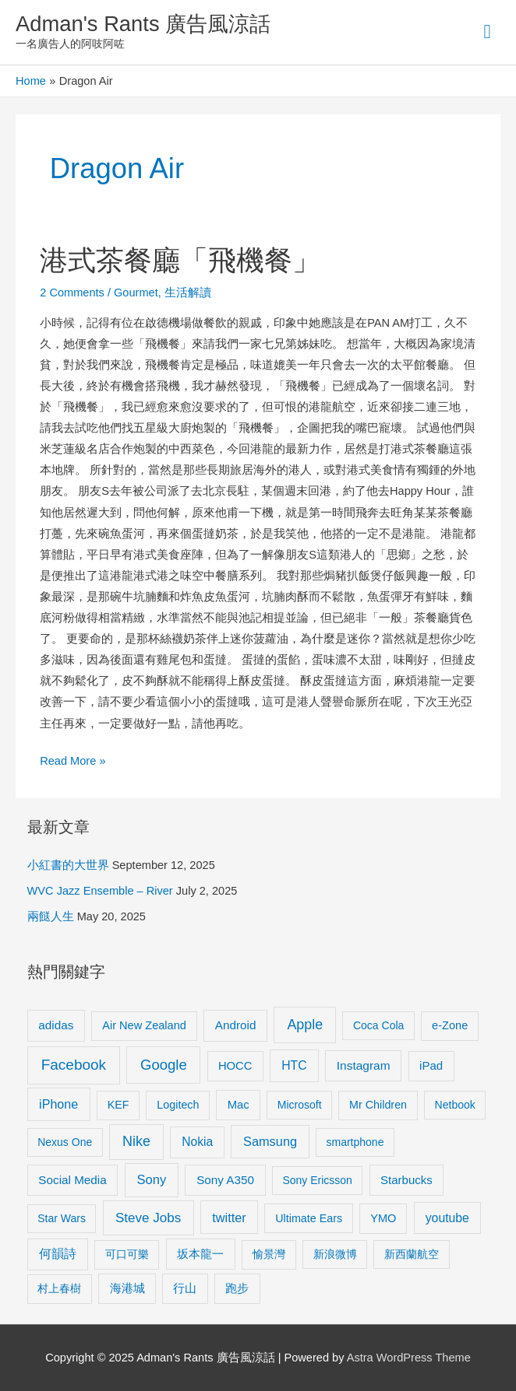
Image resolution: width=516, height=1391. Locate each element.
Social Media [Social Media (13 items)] (72, 1179)
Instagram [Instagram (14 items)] (364, 1065)
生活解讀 (187, 292)
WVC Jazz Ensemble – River (100, 891)
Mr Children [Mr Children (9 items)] (378, 1104)
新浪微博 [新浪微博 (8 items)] (335, 1254)
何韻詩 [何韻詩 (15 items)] (57, 1253)
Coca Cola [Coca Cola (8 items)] (378, 1025)
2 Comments (72, 292)
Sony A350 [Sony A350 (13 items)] (225, 1179)
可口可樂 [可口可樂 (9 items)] (127, 1254)
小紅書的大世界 (68, 865)
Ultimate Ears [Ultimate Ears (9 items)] (308, 1218)
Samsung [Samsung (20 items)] (270, 1141)
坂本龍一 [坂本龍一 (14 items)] (200, 1253)
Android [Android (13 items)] (235, 1025)
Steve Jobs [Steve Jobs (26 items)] (148, 1218)
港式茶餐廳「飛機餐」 (180, 260)
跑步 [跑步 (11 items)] (237, 1288)
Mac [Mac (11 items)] (238, 1104)
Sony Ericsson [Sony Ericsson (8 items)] (317, 1180)
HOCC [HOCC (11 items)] (235, 1066)
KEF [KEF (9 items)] (118, 1104)
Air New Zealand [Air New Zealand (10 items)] (144, 1025)
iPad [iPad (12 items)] (431, 1065)
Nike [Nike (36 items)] (136, 1141)
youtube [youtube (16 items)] (447, 1218)
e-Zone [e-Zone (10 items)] (450, 1025)
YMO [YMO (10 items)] (383, 1218)
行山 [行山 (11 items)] (184, 1288)
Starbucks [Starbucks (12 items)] (406, 1179)
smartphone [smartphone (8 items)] (354, 1142)
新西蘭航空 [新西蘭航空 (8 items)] (411, 1254)
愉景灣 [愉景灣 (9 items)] (269, 1254)
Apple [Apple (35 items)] (305, 1024)
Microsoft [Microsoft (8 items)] (299, 1104)
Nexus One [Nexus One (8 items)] (64, 1142)
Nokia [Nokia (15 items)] (197, 1141)
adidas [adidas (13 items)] (55, 1025)
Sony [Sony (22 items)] (152, 1179)
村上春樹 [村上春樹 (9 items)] (59, 1288)
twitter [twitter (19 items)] (229, 1218)
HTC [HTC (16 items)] (293, 1065)
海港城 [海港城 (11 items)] (127, 1288)
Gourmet (136, 292)
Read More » (72, 759)
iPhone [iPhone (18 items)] (58, 1104)
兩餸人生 (50, 916)
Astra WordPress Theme (409, 1357)
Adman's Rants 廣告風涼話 (143, 24)
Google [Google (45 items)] (163, 1064)
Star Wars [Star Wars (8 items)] (61, 1218)
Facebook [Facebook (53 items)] (73, 1064)
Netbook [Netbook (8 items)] (455, 1104)
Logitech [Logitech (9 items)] (178, 1104)
